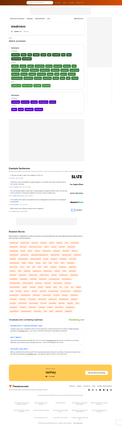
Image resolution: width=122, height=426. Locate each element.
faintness (67, 66)
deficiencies (47, 251)
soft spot (37, 85)
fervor (22, 267)
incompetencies (54, 279)
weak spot (59, 311)
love (60, 287)
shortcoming (16, 59)
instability (56, 55)
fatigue (38, 263)
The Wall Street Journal (18, 196)
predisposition (25, 295)
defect (30, 251)
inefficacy (38, 283)
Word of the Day (51, 368)
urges (51, 311)
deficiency (15, 55)
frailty (43, 55)
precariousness (66, 291)
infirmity (24, 74)
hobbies (57, 271)
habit (19, 271)
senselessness (63, 299)
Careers (79, 386)
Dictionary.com (105, 3)
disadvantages (23, 259)
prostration (47, 78)
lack (63, 55)
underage (41, 307)
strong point (43, 102)
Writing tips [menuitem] (80, 2)
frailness (12, 271)
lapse (69, 55)
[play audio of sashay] (47, 377)
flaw (29, 55)
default (23, 251)
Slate (13, 178)
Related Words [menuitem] (40, 18)
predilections (14, 295)
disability (13, 259)
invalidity (32, 74)
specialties (52, 303)
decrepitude (40, 66)
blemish (23, 66)
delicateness (14, 255)
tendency (23, 307)
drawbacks (63, 259)
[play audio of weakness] (12, 32)
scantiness (13, 299)
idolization (72, 271)
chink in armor (27, 85)
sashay (51, 372)
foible (46, 267)
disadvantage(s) (35, 259)
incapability (13, 279)
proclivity (38, 78)
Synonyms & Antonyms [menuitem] (17, 18)
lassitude (33, 287)
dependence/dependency (39, 255)
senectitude (42, 299)
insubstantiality (15, 287)
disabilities (77, 255)
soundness (38, 109)
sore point (46, 85)
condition (62, 247)
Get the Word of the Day (96, 373)
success (52, 102)
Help (93, 386)
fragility (36, 55)
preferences (47, 295)
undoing (49, 307)
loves (66, 287)
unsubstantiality (26, 311)
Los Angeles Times (17, 187)
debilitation (71, 247)
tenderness (32, 307)
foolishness (62, 267)
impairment (34, 70)
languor (50, 74)
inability (54, 275)
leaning (40, 287)
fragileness (72, 267)
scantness (22, 299)
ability (14, 109)
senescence (52, 299)
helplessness (37, 271)
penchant (72, 74)
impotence (55, 70)
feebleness (15, 70)
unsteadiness (14, 311)
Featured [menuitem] (58, 2)
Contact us (86, 386)
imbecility (13, 275)
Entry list (72, 386)
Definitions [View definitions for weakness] (79, 18)
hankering (27, 271)
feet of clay (13, 267)
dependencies (66, 255)
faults (56, 263)
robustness (29, 109)
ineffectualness (28, 283)
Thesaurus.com (16, 3)
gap (49, 55)
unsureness (37, 311)
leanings (48, 287)
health (21, 109)
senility (55, 78)
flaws (39, 267)
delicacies (66, 251)
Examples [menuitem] (30, 18)
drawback (54, 259)
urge (45, 311)
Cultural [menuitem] (71, 2)
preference (36, 295)
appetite (15, 66)
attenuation (13, 247)
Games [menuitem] (65, 2)
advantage (15, 102)
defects (37, 251)
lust (72, 287)
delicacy (49, 66)
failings (30, 263)
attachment (74, 243)
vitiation (74, 78)
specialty (62, 303)
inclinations (42, 279)
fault (74, 66)
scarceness (32, 299)
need (11, 291)
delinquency (25, 255)
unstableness (70, 307)
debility (30, 66)
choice (46, 247)
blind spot (23, 247)
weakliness (68, 311)
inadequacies (63, 275)
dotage (45, 259)
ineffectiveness (15, 283)
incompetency (66, 279)
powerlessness (17, 78)
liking (56, 74)
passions (34, 291)
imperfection (45, 70)
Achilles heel (16, 85)
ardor (66, 243)
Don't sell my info (78, 423)
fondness (25, 70)
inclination (64, 70)
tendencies (13, 307)
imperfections (44, 275)
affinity (51, 243)
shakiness (74, 299)
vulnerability (27, 59)
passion (63, 74)
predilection (28, 78)
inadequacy (74, 275)
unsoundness (59, 307)
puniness (65, 295)
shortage (13, 303)
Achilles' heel (25, 243)
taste (62, 78)
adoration (35, 243)
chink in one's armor (35, 247)
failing (24, 55)
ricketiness (73, 295)
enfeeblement (14, 263)
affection (43, 243)
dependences (55, 255)
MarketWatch (15, 204)
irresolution (41, 74)
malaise (78, 287)
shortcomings (33, 303)
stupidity (70, 303)
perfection (25, 102)
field (28, 267)
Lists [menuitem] (48, 18)
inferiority (48, 283)
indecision (15, 74)
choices (53, 247)
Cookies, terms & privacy (104, 386)
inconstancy (74, 70)
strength (34, 102)
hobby (64, 271)
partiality (19, 291)
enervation (57, 66)
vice (68, 78)
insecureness (58, 283)
